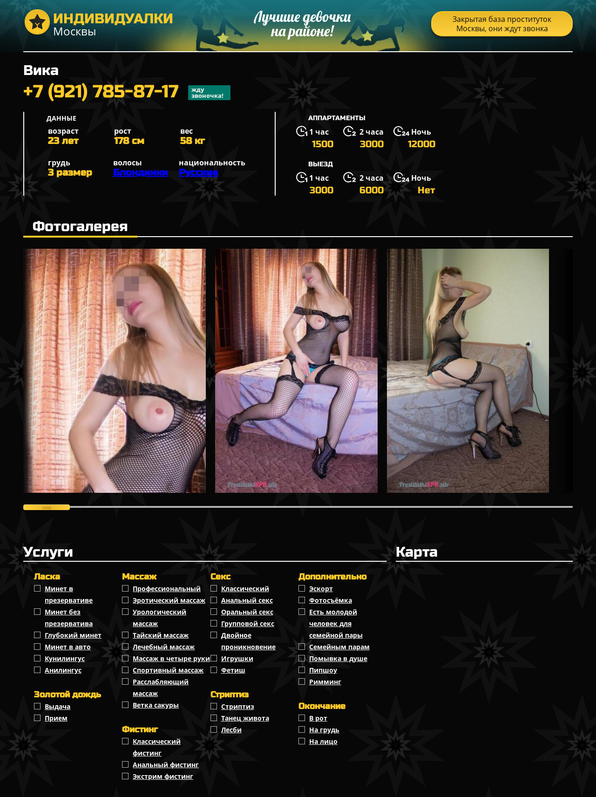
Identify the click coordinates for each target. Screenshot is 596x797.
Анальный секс (247, 600)
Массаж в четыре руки (171, 658)
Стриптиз (237, 706)
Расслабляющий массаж (161, 687)
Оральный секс (247, 611)
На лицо (323, 741)
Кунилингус (65, 658)
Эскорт (321, 588)
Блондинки (140, 172)
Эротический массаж (169, 600)
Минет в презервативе (69, 594)
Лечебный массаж (164, 646)
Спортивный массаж (168, 670)
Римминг (325, 681)
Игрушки (237, 658)
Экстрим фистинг (163, 776)
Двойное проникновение (248, 641)
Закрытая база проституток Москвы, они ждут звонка (502, 24)
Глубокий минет (73, 635)
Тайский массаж (161, 635)
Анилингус (63, 670)
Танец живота (245, 718)
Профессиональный (167, 588)
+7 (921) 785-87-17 (126, 92)
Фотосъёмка (330, 600)
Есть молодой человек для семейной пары (336, 623)
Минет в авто (68, 646)
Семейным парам (339, 646)
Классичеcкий (245, 588)
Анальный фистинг (166, 764)
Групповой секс (247, 623)
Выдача (57, 706)
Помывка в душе (338, 658)
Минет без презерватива (69, 617)
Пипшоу (323, 670)
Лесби (231, 729)
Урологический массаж (159, 617)
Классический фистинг (157, 747)
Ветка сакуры (156, 705)
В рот (318, 718)
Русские (198, 172)
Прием (56, 718)
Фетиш (233, 670)
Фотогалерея (80, 226)
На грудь (324, 729)
